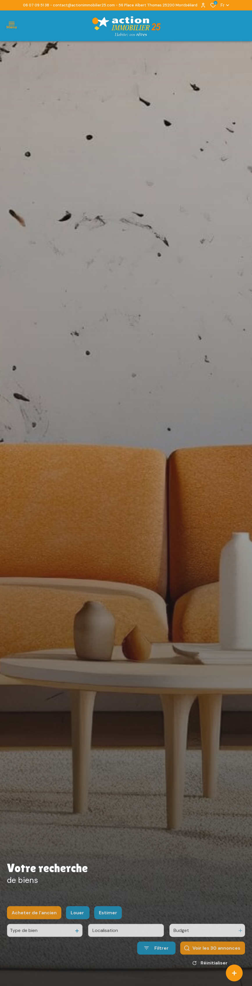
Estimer (108, 927)
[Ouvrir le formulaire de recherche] (156, 962)
